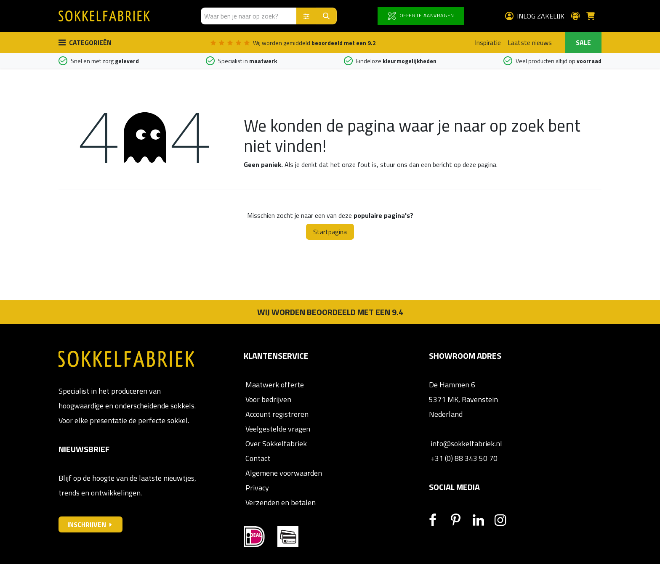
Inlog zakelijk (534, 16)
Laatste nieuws (530, 42)
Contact (257, 458)
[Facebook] (439, 520)
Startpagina (330, 232)
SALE (583, 42)
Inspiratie (488, 42)
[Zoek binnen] (306, 16)
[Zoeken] (326, 16)
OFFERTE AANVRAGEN (421, 15)
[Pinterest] (461, 520)
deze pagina (479, 164)
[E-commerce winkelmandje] (593, 16)
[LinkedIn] (483, 520)
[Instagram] (505, 520)
